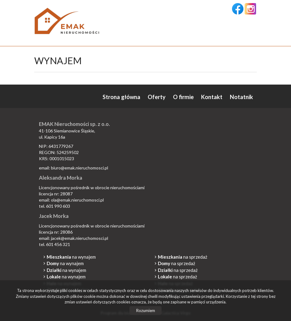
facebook (237, 9)
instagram (250, 9)
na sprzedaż (182, 257)
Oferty (157, 97)
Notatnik (241, 97)
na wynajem (71, 257)
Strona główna (121, 97)
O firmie (183, 97)
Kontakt (211, 97)
